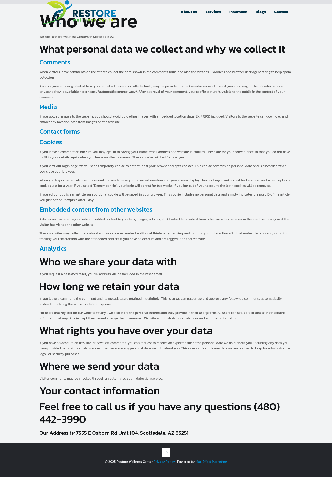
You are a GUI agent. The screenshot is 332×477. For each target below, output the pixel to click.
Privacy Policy (164, 461)
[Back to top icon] (166, 452)
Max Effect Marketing (211, 461)
